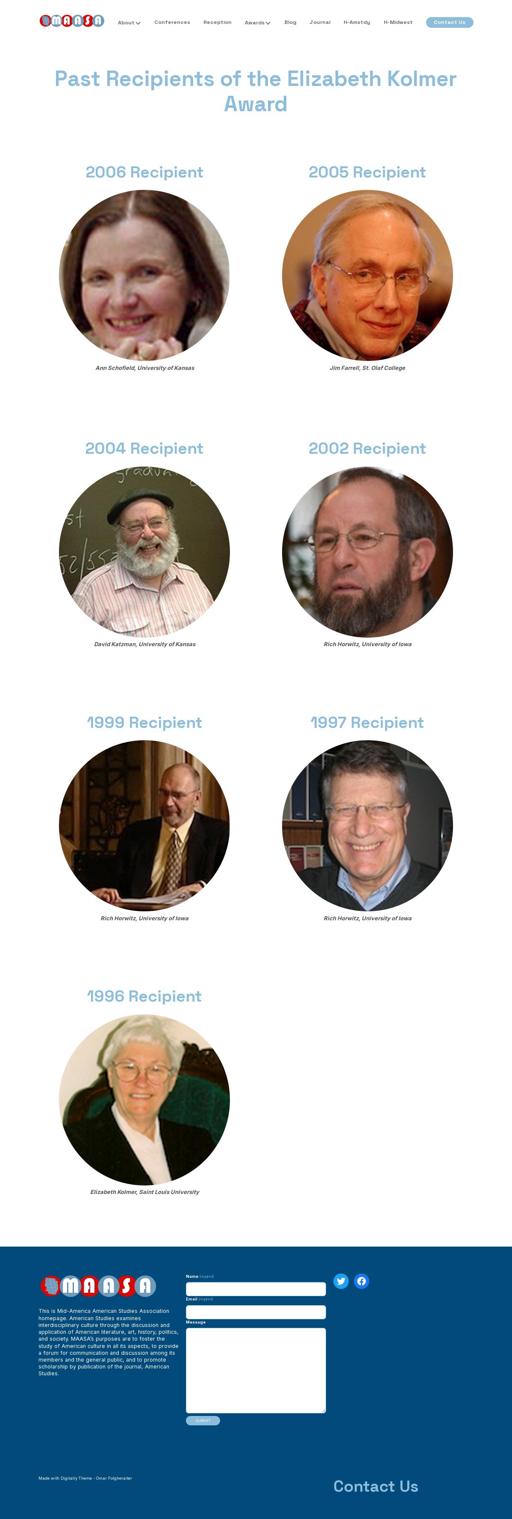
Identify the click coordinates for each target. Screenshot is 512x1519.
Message (196, 1322)
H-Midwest (398, 22)
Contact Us (449, 22)
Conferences (172, 22)
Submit (202, 1421)
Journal (319, 22)
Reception (217, 22)
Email (199, 1299)
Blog (290, 22)
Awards (255, 22)
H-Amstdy (357, 22)
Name (200, 1276)
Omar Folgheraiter (114, 1478)
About (126, 22)
